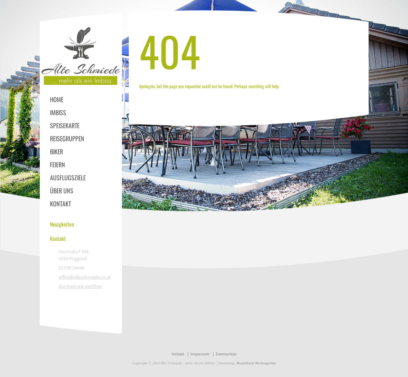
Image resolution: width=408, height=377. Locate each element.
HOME (56, 99)
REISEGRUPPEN (67, 138)
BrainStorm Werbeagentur (256, 363)
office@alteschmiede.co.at (85, 277)
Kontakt (178, 354)
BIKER (56, 151)
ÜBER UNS (61, 190)
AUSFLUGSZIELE (68, 177)
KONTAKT (60, 203)
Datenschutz (226, 354)
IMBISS (58, 112)
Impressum (200, 354)
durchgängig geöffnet (80, 286)
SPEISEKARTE (64, 125)
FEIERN (57, 164)
